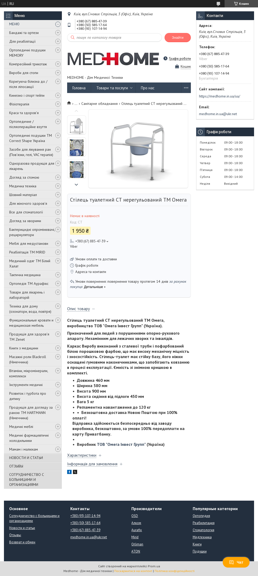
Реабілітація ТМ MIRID (27, 252)
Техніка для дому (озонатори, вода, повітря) (30, 309)
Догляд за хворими (25, 220)
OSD (134, 516)
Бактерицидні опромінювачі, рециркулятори (32, 232)
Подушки (200, 551)
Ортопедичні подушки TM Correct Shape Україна (30, 138)
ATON (135, 551)
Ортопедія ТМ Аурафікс (28, 283)
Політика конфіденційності (175, 571)
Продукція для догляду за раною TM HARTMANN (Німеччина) (31, 412)
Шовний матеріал (23, 194)
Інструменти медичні (26, 384)
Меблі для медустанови (28, 243)
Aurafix (136, 530)
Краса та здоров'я (24, 112)
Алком (136, 523)
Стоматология (203, 530)
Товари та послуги (112, 88)
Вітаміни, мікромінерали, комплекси (28, 373)
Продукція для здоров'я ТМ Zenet (29, 337)
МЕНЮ (14, 24)
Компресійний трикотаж (28, 64)
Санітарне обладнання (99, 103)
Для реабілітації (22, 41)
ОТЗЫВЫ (16, 466)
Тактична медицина (25, 274)
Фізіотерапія (19, 104)
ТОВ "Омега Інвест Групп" (121, 444)
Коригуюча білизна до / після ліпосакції (28, 84)
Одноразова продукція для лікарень (31, 166)
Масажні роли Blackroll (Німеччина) (27, 359)
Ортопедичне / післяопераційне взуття (28, 124)
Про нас (148, 88)
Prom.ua (154, 566)
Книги (197, 544)
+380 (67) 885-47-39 (85, 530)
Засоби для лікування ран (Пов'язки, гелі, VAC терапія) (31, 152)
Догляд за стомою (24, 177)
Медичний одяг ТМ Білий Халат (29, 263)
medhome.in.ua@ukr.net (218, 113)
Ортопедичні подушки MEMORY (27, 53)
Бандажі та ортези (24, 32)
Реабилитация (204, 523)
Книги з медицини (23, 348)
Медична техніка (22, 186)
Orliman (137, 544)
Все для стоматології (26, 212)
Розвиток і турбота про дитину (27, 396)
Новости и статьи (22, 528)
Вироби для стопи (23, 72)
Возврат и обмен (22, 542)
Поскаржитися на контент (133, 571)
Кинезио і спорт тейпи (26, 95)
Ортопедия (201, 516)
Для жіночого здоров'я (28, 203)
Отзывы (15, 535)
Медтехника (202, 537)
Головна (79, 88)
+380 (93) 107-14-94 (85, 516)
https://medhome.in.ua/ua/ (219, 96)
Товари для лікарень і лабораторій (26, 295)
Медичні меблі (21, 426)
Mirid (134, 537)
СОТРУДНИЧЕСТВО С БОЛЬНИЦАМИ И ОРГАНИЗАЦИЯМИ (26, 479)
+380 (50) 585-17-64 (85, 523)
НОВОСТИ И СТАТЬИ (26, 457)
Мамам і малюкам (23, 449)
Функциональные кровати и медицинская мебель (31, 323)
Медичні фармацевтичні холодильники (29, 438)
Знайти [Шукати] (177, 38)
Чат (236, 562)
